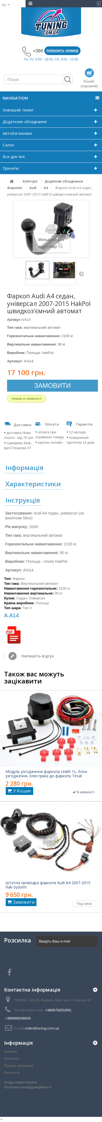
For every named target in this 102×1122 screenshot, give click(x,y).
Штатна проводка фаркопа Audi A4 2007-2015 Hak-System (47, 885)
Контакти (12, 1073)
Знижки (10, 1052)
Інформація (24, 467)
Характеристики (33, 483)
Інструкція (22, 500)
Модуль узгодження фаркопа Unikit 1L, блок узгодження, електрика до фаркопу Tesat (46, 773)
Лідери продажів (18, 1066)
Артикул (13, 320)
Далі (81, 273)
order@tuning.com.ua (42, 1028)
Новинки (11, 1059)
